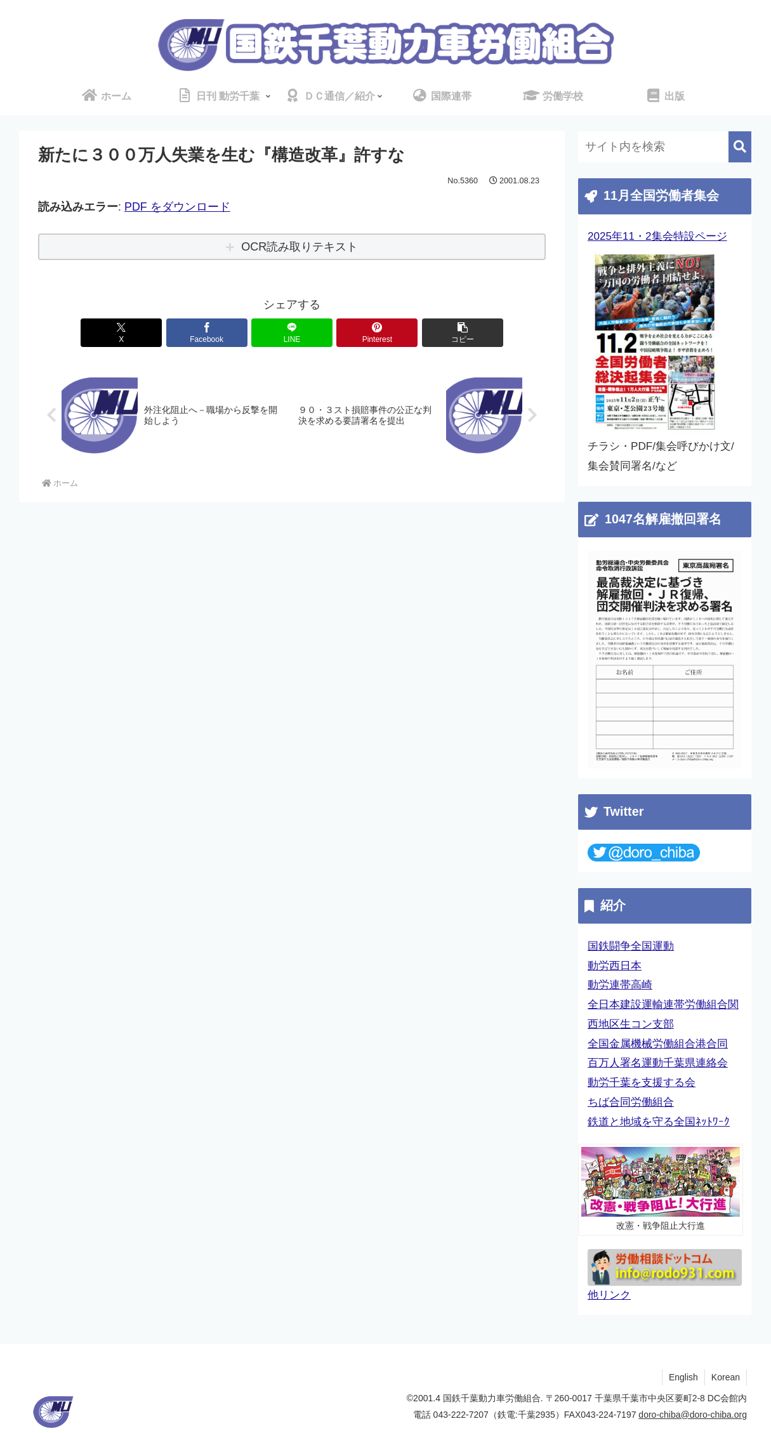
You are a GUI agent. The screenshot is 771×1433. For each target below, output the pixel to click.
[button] (462, 332)
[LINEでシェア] (292, 332)
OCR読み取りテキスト (299, 246)
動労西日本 (615, 966)
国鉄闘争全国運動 (631, 946)
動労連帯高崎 (620, 985)
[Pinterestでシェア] (377, 332)
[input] (664, 146)
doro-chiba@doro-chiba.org (692, 1415)
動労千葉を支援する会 (641, 1082)
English (683, 1377)
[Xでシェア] (121, 332)
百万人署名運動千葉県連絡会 (658, 1063)
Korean (725, 1377)
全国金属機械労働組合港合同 (658, 1044)
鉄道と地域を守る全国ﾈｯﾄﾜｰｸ (659, 1122)
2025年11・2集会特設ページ (657, 236)
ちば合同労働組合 (631, 1102)
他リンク (609, 1295)
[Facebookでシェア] (206, 332)
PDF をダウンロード (177, 206)
